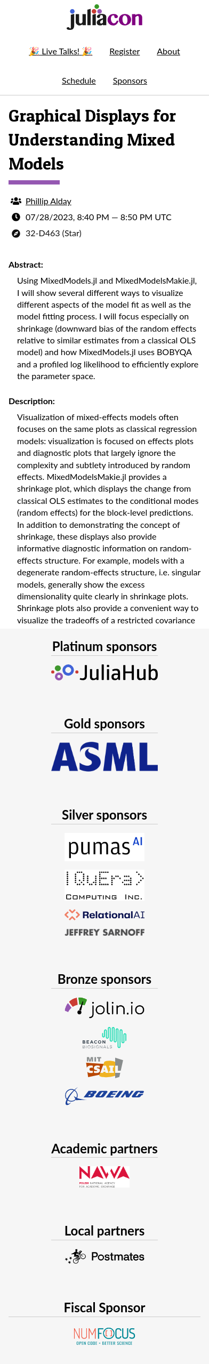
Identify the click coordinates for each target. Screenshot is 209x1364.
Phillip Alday (48, 201)
